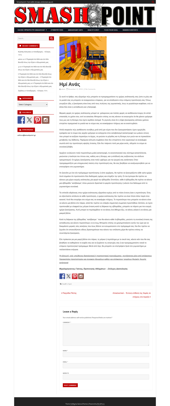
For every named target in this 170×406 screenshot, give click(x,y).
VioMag (72, 404)
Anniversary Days (75, 30)
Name (65, 351)
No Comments (91, 89)
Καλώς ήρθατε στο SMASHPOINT (31, 30)
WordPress (101, 404)
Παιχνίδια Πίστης (69, 293)
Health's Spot (67, 284)
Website (66, 373)
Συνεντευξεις (57, 30)
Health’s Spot (93, 30)
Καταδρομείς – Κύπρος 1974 (36, 90)
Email (65, 362)
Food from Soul (111, 30)
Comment (67, 322)
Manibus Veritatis (130, 30)
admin (63, 89)
